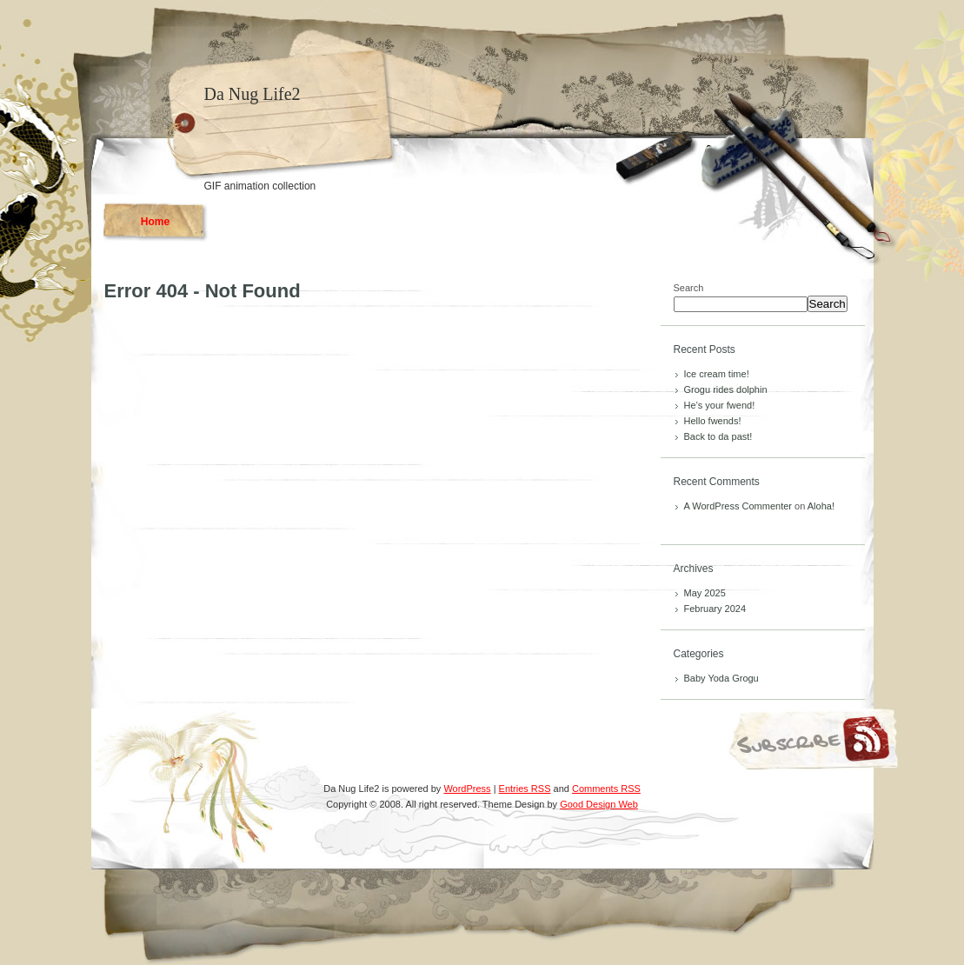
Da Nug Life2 (252, 93)
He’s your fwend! (719, 405)
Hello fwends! (712, 421)
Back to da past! (718, 436)
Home (155, 222)
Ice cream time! (716, 374)
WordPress (466, 788)
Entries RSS (525, 788)
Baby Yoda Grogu (721, 678)
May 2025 (705, 593)
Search (689, 288)
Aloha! (821, 506)
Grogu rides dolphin (726, 389)
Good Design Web (599, 804)
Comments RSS (606, 788)
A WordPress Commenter (738, 506)
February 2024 (715, 608)
